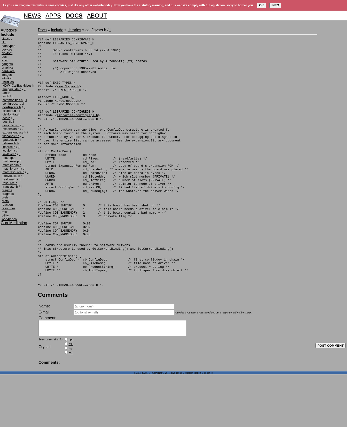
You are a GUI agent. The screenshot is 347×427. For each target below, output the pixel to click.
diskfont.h (9, 111)
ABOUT (97, 15)
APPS (53, 15)
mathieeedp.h (11, 161)
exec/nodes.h (68, 113)
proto (5, 201)
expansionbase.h (14, 132)
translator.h (10, 186)
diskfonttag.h (11, 114)
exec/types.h (68, 96)
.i (25, 89)
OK (261, 5)
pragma (7, 190)
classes (7, 38)
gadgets (7, 64)
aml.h (6, 93)
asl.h (5, 96)
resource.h (9, 183)
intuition (7, 78)
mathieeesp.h (11, 165)
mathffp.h (8, 157)
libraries (74, 30)
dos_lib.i (8, 121)
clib (4, 42)
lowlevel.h (9, 154)
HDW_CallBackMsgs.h (18, 85)
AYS (70, 405)
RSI (70, 401)
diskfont (7, 53)
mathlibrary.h (11, 168)
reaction (7, 204)
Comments (53, 344)
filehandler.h (10, 136)
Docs (42, 30)
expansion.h (10, 129)
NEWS (32, 15)
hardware (8, 71)
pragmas (8, 194)
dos (4, 56)
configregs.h (11, 103)
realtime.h (9, 179)
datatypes (8, 46)
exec (5, 60)
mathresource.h (13, 172)
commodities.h (12, 100)
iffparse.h (8, 147)
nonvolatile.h (11, 176)
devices (7, 49)
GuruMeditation (14, 223)
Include (57, 30)
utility (5, 215)
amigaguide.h (11, 89)
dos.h (6, 118)
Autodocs (9, 30)
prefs (5, 197)
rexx (5, 212)
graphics (7, 67)
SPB (70, 392)
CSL (70, 397)
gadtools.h (9, 139)
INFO (275, 5)
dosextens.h (10, 125)
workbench (9, 219)
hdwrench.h (10, 143)
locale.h (7, 150)
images (7, 74)
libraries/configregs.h (77, 131)
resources (8, 208)
